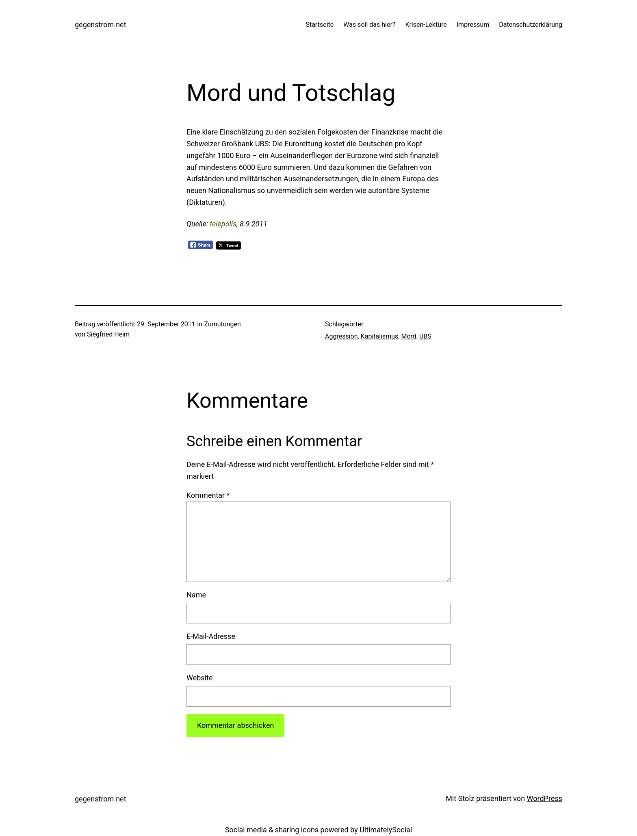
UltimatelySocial (386, 829)
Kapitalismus (380, 336)
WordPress (544, 798)
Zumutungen (222, 324)
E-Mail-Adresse (210, 636)
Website (199, 677)
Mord (408, 336)
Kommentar (208, 495)
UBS (425, 336)
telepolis (223, 223)
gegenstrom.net (100, 24)
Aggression (341, 336)
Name (196, 595)
